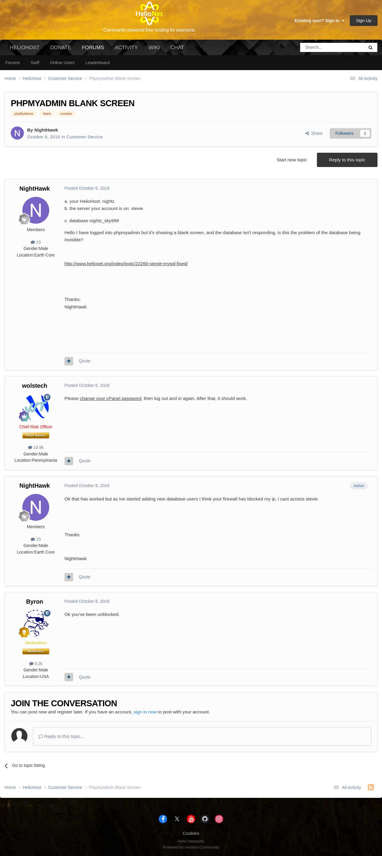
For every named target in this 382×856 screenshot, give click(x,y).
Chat (177, 47)
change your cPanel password (110, 398)
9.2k (36, 663)
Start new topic (292, 159)
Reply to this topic (347, 159)
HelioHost (24, 47)
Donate (60, 47)
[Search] (317, 47)
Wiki (154, 47)
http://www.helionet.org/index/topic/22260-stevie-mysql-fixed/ (126, 263)
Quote (84, 361)
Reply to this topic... (61, 736)
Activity (126, 47)
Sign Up (363, 20)
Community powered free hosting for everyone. (149, 30)
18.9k (36, 447)
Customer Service (84, 136)
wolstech (34, 385)
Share (314, 133)
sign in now (145, 711)
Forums (93, 49)
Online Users (62, 62)
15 (36, 242)
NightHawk (46, 129)
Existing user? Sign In (319, 20)
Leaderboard (97, 62)
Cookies (191, 833)
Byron (34, 601)
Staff (34, 62)
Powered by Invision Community (191, 847)
